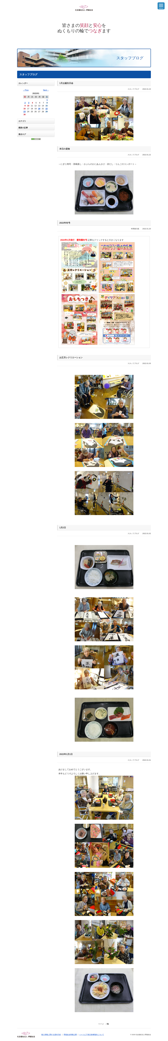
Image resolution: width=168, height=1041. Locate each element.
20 (39, 109)
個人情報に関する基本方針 (51, 1034)
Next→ (46, 90)
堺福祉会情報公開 (70, 1034)
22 (47, 109)
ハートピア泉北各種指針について (91, 1034)
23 (24, 112)
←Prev (26, 90)
